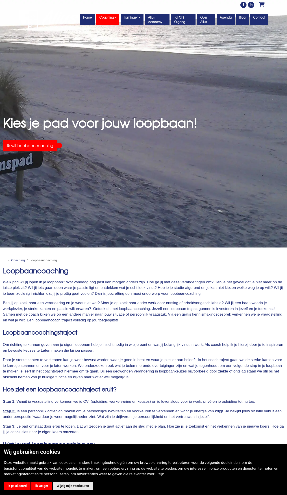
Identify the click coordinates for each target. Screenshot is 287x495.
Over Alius (203, 19)
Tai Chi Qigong (179, 19)
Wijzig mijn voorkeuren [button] (73, 486)
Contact (259, 17)
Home (87, 17)
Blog (242, 17)
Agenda (226, 17)
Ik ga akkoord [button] (17, 486)
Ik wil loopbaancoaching (30, 145)
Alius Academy (155, 19)
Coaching (18, 260)
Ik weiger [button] (41, 486)
